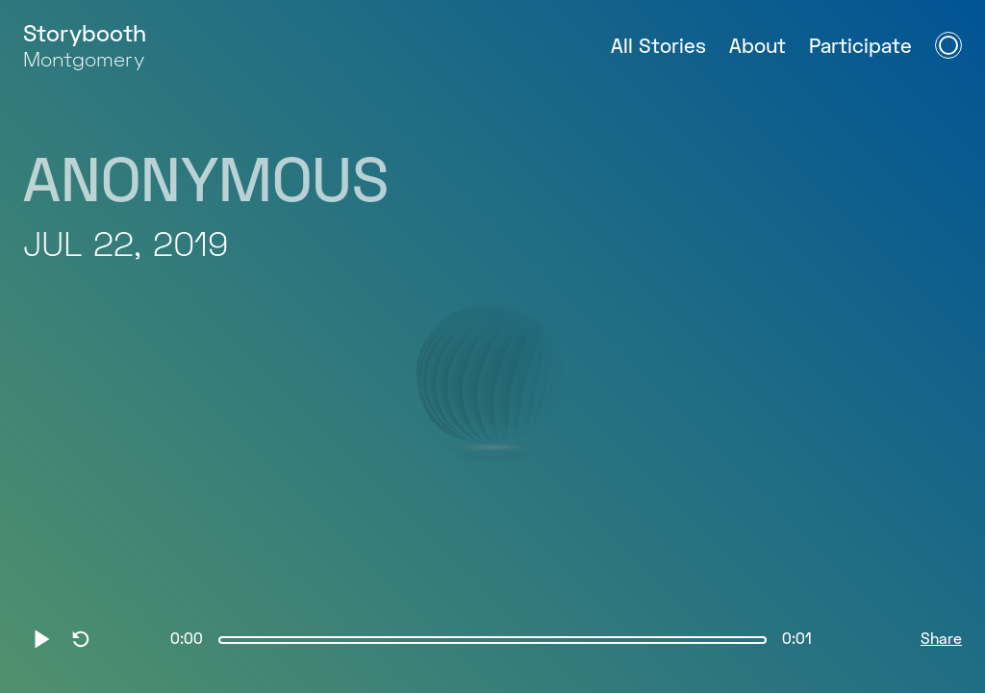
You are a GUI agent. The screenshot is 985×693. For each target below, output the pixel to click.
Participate (860, 47)
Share (941, 640)
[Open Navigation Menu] (948, 45)
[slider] (492, 640)
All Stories (658, 47)
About (757, 47)
